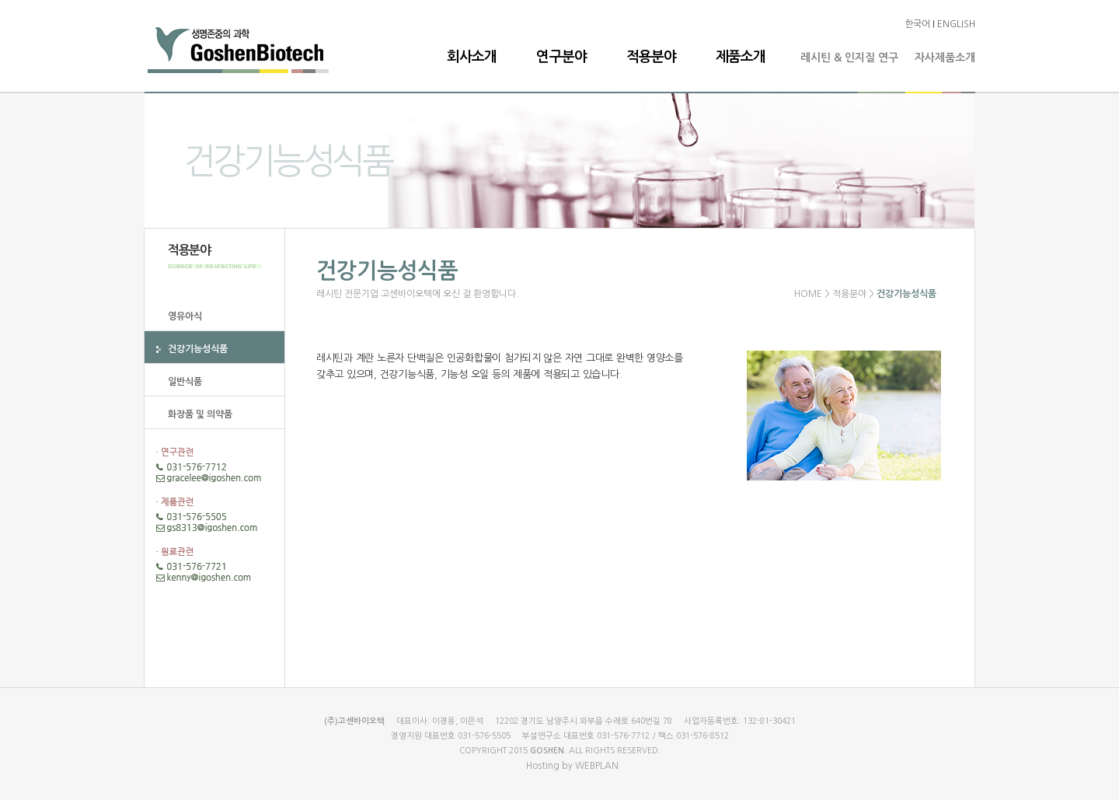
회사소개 (472, 57)
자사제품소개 (945, 57)
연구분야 (561, 57)
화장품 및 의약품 (200, 414)
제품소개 (740, 57)
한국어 (917, 24)
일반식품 (185, 381)
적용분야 (651, 57)
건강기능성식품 (198, 349)
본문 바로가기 (0, 0)
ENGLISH (956, 24)
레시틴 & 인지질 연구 (849, 57)
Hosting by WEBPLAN (572, 765)
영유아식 (185, 316)
